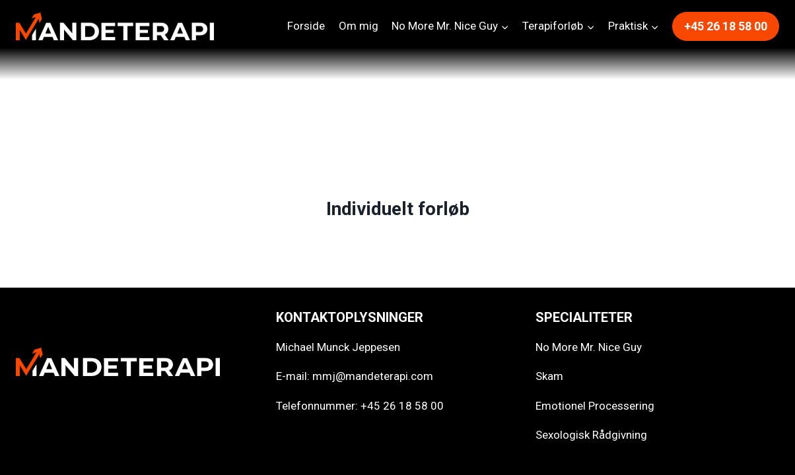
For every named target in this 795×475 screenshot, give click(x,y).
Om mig (358, 25)
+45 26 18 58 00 (725, 26)
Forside (306, 25)
